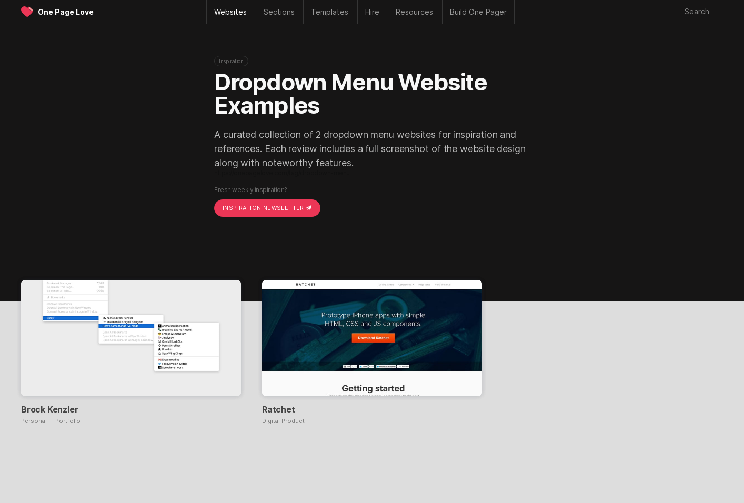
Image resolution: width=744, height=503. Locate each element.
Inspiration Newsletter (267, 208)
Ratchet (278, 409)
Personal (34, 421)
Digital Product (283, 421)
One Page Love (66, 11)
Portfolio (68, 421)
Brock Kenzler (49, 409)
